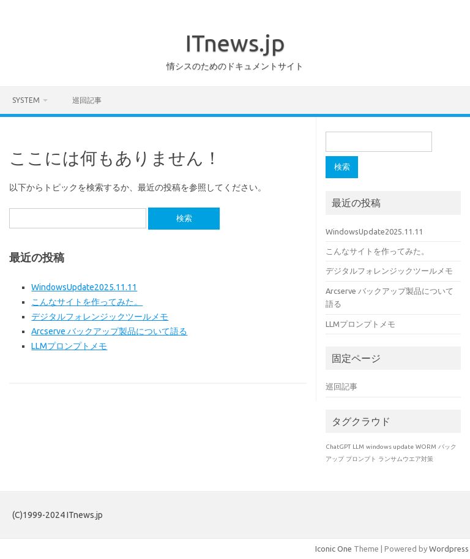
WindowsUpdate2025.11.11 (84, 287)
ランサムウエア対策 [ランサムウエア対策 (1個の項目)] (405, 459)
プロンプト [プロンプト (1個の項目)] (361, 459)
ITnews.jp (235, 43)
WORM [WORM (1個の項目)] (426, 446)
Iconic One (333, 548)
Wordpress (449, 548)
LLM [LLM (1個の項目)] (358, 446)
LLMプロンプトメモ (69, 346)
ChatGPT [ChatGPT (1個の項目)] (338, 446)
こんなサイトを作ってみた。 (87, 302)
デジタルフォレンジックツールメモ (99, 316)
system (26, 100)
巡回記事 (87, 100)
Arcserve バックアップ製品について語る (109, 331)
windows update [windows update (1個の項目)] (390, 446)
